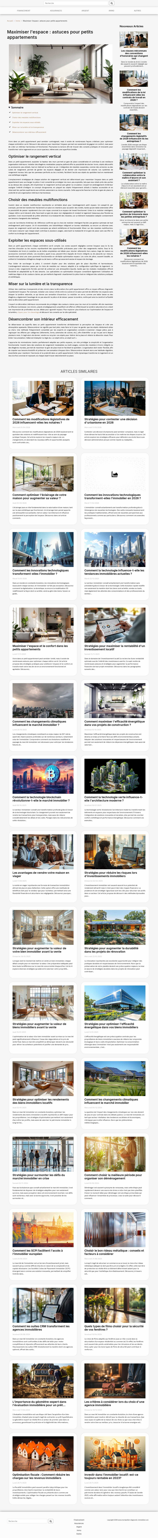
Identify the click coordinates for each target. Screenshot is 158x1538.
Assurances (56, 10)
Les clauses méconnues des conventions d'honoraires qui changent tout (134, 54)
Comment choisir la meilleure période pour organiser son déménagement (113, 1176)
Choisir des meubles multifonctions (26, 117)
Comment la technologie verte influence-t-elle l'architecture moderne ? (113, 798)
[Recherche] (76, 3)
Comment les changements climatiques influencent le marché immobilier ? (39, 723)
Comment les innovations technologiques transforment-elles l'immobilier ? (41, 572)
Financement (23, 10)
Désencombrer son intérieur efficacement (29, 132)
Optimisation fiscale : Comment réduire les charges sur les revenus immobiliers (41, 1476)
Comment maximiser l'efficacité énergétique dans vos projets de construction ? (114, 723)
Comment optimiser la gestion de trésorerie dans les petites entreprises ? (134, 214)
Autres (137, 10)
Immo (111, 10)
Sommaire (17, 107)
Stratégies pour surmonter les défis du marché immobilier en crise (39, 1176)
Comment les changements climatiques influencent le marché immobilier (111, 1101)
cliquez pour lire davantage (28, 312)
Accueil (10, 21)
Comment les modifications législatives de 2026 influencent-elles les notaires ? (134, 252)
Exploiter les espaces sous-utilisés (26, 122)
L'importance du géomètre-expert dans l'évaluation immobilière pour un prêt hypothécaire (39, 1405)
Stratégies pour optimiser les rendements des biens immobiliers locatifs (41, 1101)
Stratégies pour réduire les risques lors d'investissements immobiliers (110, 874)
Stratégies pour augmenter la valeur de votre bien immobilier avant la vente (39, 950)
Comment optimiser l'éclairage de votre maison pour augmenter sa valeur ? (39, 496)
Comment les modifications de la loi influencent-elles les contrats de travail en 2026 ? (133, 94)
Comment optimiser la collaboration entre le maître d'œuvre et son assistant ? (134, 176)
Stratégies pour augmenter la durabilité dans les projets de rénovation (111, 950)
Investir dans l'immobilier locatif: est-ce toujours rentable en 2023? (111, 1476)
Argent (85, 10)
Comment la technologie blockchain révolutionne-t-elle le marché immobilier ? (41, 798)
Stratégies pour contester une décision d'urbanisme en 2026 (110, 421)
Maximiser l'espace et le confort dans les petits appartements (40, 647)
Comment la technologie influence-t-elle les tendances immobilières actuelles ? (114, 572)
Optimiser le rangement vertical (25, 112)
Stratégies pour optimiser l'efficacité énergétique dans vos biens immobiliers (111, 1025)
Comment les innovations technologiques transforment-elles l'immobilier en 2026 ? (112, 496)
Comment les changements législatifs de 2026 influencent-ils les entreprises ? (134, 137)
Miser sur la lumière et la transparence (28, 127)
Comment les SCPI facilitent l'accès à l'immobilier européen (38, 1252)
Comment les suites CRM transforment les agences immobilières (41, 1328)
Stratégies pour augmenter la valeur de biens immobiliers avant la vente (39, 1025)
